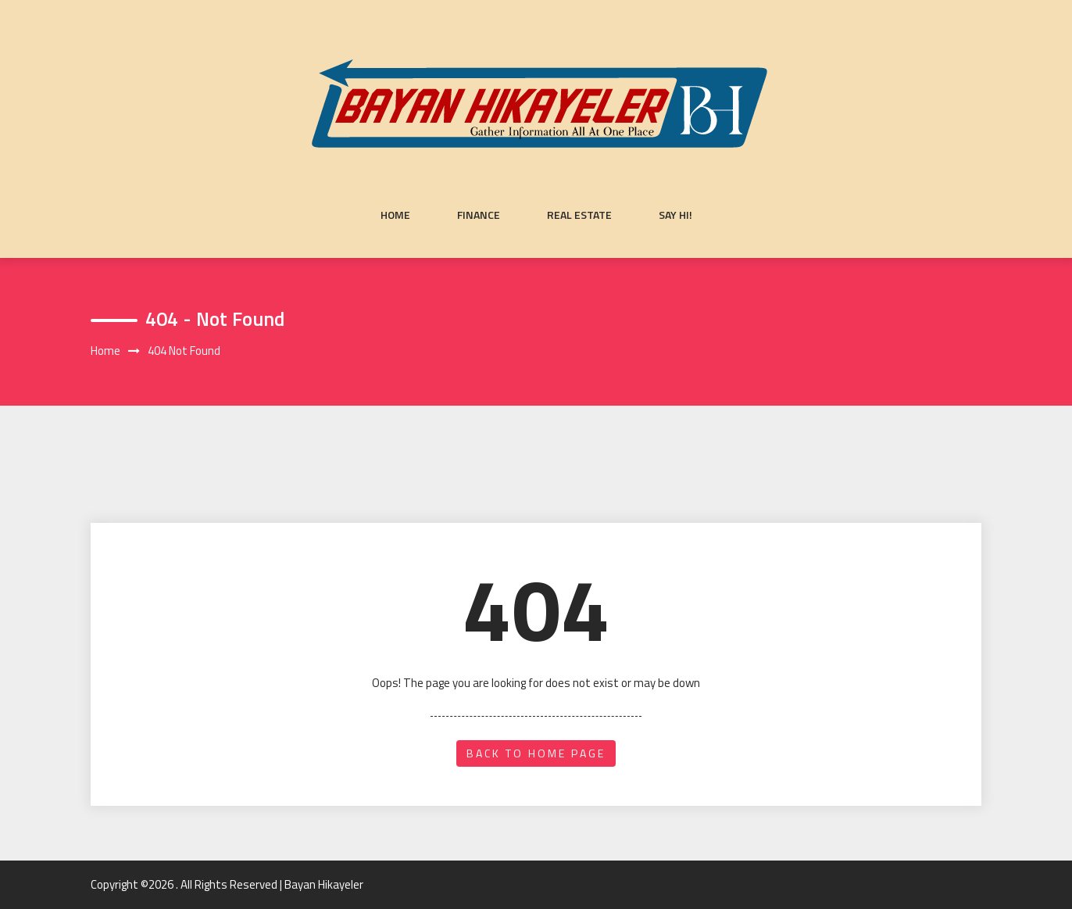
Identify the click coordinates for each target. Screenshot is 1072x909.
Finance (478, 215)
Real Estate (579, 215)
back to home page (536, 753)
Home (395, 215)
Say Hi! (675, 215)
